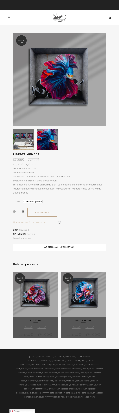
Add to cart (42, 212)
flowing (31, 233)
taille (17, 201)
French (15, 411)
